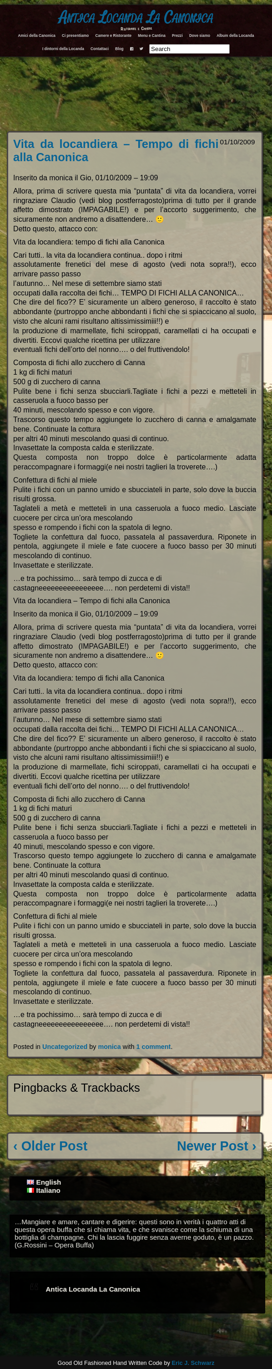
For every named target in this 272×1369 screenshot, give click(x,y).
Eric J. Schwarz (192, 1362)
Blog (119, 49)
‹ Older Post (50, 1146)
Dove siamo (199, 36)
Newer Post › (216, 1146)
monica (109, 1046)
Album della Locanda (235, 36)
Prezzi (177, 36)
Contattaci (100, 49)
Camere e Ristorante (113, 36)
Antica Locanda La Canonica (136, 17)
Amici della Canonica (36, 36)
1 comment (153, 1046)
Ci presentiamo (75, 36)
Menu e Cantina (152, 36)
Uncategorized (64, 1046)
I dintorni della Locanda (63, 49)
